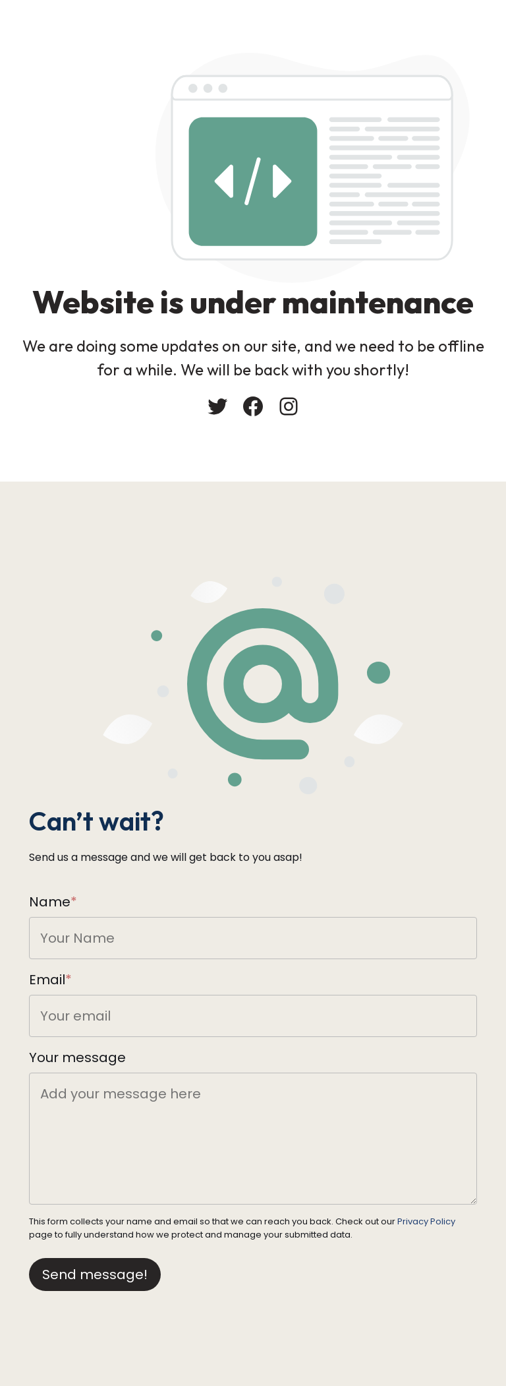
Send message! (95, 1274)
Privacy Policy (426, 1221)
